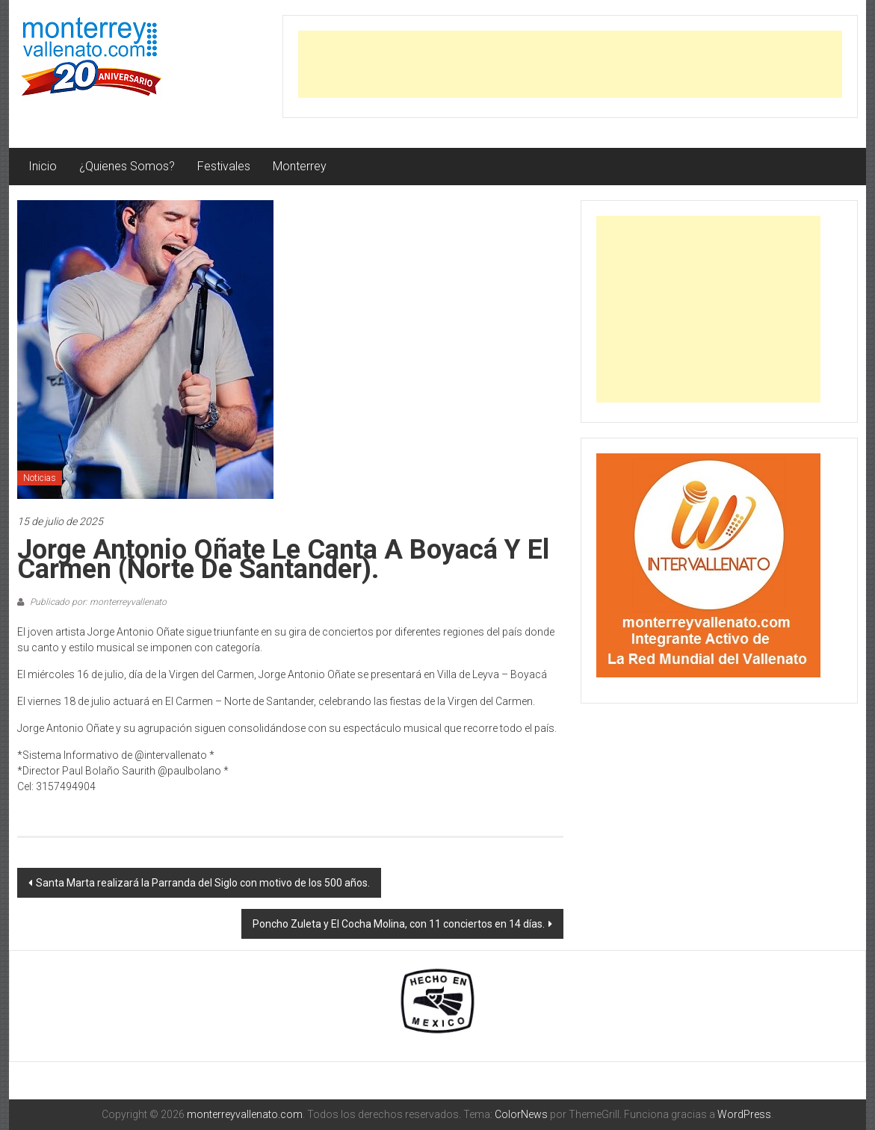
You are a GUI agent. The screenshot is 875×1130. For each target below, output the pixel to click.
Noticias (39, 478)
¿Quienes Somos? (127, 166)
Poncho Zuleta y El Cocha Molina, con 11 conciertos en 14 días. (399, 924)
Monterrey (300, 166)
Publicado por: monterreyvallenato (97, 602)
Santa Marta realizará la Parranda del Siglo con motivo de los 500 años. (203, 883)
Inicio (42, 166)
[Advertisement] (570, 64)
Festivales (223, 166)
